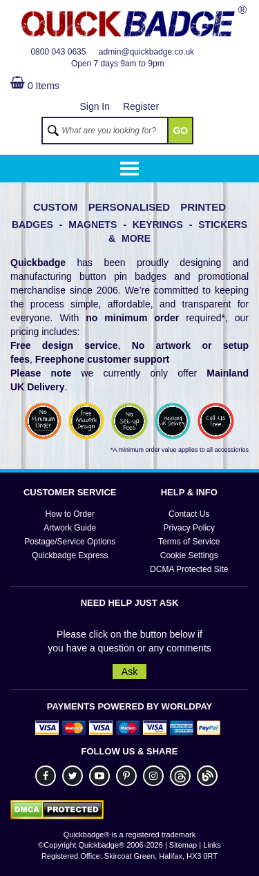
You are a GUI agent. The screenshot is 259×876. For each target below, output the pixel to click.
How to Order (70, 514)
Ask (129, 671)
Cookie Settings (189, 555)
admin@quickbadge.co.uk (146, 52)
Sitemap (183, 845)
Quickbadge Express (70, 555)
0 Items (34, 85)
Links (212, 845)
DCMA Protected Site (189, 569)
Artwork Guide (70, 528)
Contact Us (189, 514)
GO (180, 130)
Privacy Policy (189, 528)
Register (141, 106)
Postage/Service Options (69, 541)
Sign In (94, 106)
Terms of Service (189, 541)
